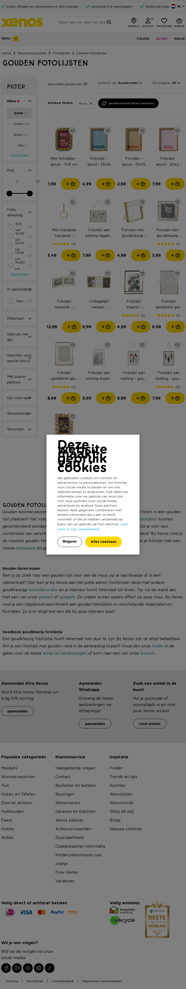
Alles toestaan (103, 541)
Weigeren (69, 541)
